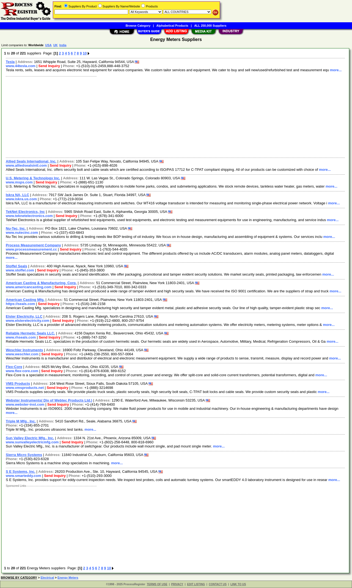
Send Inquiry (49, 66)
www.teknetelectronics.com (29, 216)
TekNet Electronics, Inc (25, 212)
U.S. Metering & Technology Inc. (33, 178)
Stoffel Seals (16, 266)
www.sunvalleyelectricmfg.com (32, 442)
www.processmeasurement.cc (31, 249)
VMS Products (18, 383)
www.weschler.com (22, 354)
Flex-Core (14, 367)
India (63, 45)
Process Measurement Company (33, 245)
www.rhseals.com (21, 337)
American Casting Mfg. (25, 300)
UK (55, 45)
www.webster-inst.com (25, 404)
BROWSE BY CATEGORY (19, 577)
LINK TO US (238, 584)
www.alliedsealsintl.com (26, 165)
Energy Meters (67, 577)
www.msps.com (19, 182)
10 (85, 53)
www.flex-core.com (22, 371)
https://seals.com (20, 304)
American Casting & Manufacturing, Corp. (41, 283)
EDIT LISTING (196, 584)
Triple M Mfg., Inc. (21, 421)
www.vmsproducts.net (25, 388)
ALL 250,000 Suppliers (210, 25)
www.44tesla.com (20, 66)
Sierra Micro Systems (24, 455)
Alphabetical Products (172, 25)
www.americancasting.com (28, 287)
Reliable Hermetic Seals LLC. (30, 333)
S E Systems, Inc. (20, 471)
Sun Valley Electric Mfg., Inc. (30, 438)
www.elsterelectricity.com (27, 320)
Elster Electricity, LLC (24, 316)
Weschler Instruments (24, 350)
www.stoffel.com (20, 270)
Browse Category (138, 25)
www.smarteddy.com (23, 476)
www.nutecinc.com (22, 232)
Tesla (10, 62)
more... (336, 70)
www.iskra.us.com (21, 199)
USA (48, 45)
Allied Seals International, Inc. (31, 161)
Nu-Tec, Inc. (16, 228)
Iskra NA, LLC (17, 195)
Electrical (47, 577)
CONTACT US (218, 584)
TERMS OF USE (157, 584)
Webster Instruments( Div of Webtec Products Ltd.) (49, 400)
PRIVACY (177, 584)
